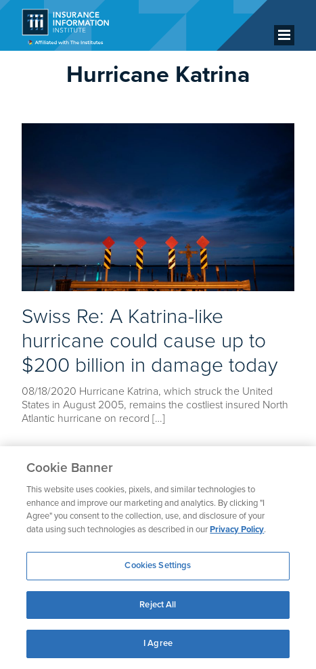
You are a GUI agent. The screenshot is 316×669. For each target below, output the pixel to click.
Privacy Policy (237, 529)
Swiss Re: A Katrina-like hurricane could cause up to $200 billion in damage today (149, 341)
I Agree (158, 643)
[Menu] (284, 35)
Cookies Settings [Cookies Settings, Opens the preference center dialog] (158, 565)
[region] (158, 557)
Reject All (157, 604)
